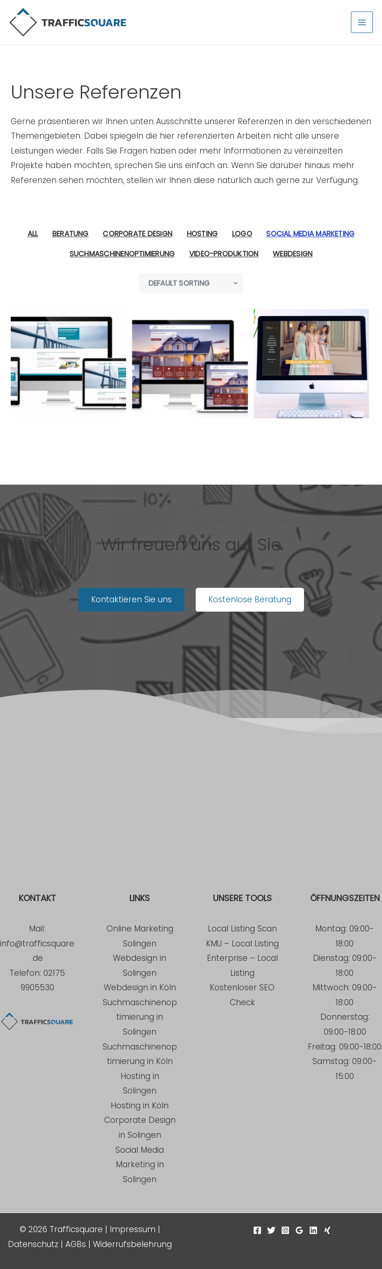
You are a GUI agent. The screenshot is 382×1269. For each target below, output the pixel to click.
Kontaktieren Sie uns (131, 599)
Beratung (70, 234)
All (33, 234)
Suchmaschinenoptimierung (122, 254)
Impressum (133, 1229)
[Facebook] (257, 1230)
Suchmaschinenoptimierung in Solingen (140, 1017)
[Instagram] (285, 1230)
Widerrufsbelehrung (132, 1244)
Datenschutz (33, 1244)
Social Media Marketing (310, 234)
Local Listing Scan (242, 928)
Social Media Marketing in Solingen (139, 1164)
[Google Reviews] (299, 1230)
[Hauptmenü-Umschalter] (362, 22)
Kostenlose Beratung (249, 599)
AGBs (75, 1244)
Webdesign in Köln (140, 987)
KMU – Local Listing (242, 943)
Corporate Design (137, 234)
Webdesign (292, 254)
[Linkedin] (313, 1230)
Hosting (202, 234)
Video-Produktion (224, 254)
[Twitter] (271, 1230)
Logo (242, 234)
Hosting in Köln (140, 1105)
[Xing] (327, 1230)
